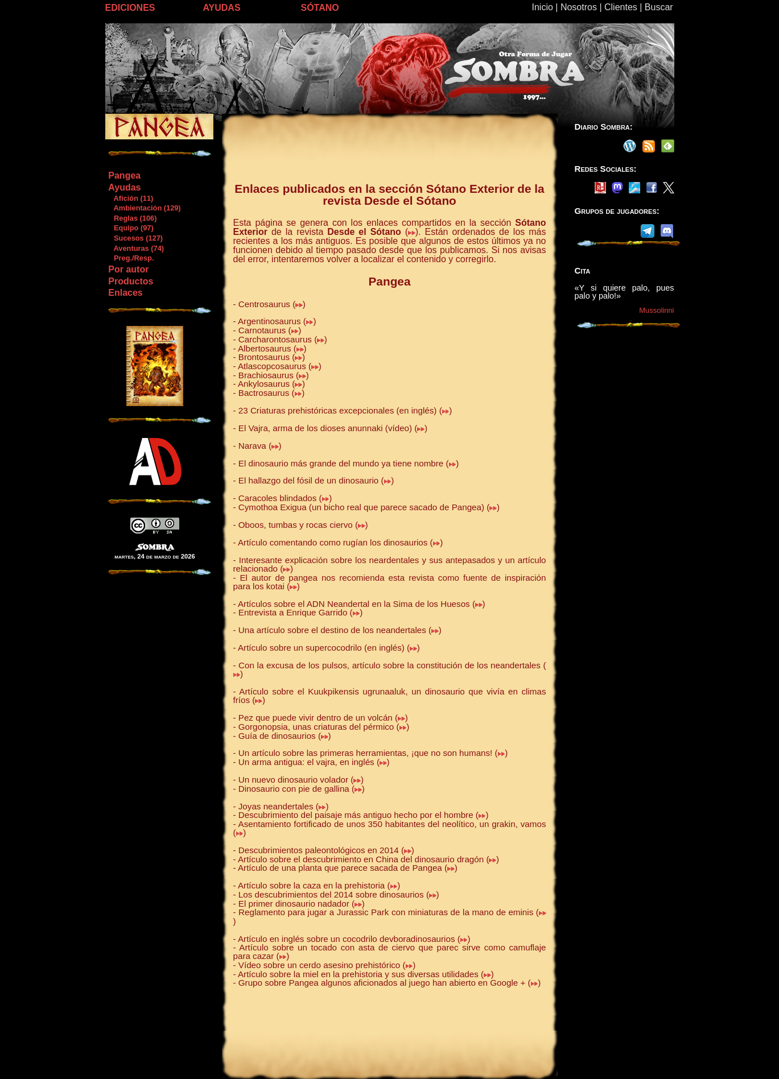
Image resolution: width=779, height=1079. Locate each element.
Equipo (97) (130, 228)
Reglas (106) (132, 218)
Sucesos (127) (135, 238)
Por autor (128, 269)
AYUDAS (222, 8)
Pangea (124, 175)
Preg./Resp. (131, 258)
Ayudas (124, 187)
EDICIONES (130, 8)
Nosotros (578, 7)
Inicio (542, 7)
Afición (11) (130, 198)
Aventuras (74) (136, 248)
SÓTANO (320, 8)
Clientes (620, 7)
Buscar (659, 7)
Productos (130, 281)
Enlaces (125, 292)
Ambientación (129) (144, 208)
